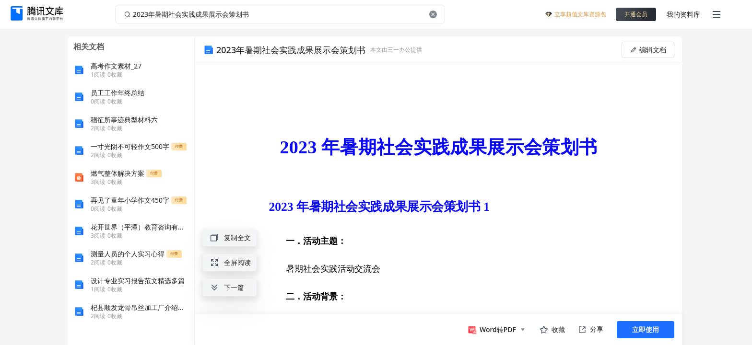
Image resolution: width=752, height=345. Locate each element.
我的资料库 (683, 14)
